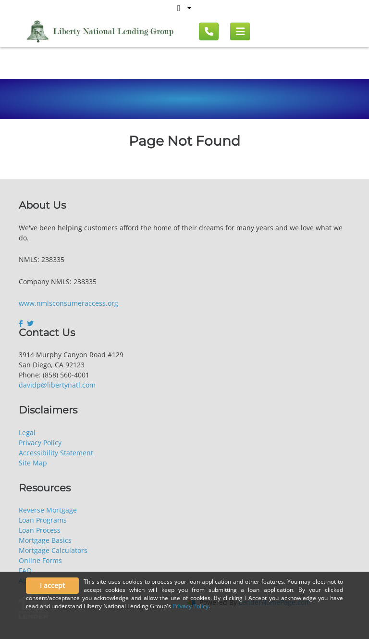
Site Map (33, 462)
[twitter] (30, 323)
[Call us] (209, 31)
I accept (52, 585)
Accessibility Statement (56, 452)
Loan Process (40, 530)
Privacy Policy (40, 442)
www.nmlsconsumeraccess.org (68, 303)
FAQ (25, 570)
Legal (27, 432)
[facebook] (22, 323)
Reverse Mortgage (48, 509)
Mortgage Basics (45, 540)
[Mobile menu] (240, 32)
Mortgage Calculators (53, 550)
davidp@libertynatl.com (57, 384)
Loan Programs (43, 520)
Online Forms (40, 560)
